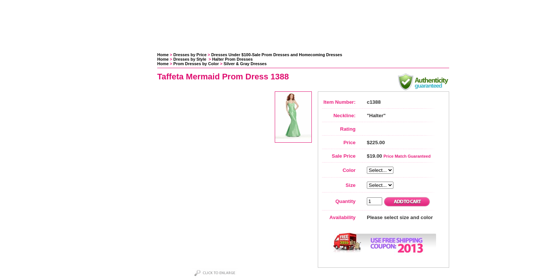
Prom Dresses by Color (196, 63)
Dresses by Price (190, 54)
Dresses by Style (190, 59)
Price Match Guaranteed (406, 156)
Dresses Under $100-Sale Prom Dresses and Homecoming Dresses (276, 54)
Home (163, 54)
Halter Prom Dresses (232, 59)
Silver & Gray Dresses (245, 63)
